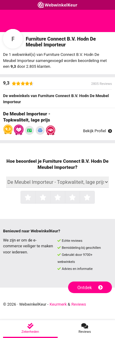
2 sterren (49, 198)
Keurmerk (58, 304)
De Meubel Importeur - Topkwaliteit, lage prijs (26, 117)
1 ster (35, 198)
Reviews (78, 304)
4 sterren (79, 198)
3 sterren (64, 198)
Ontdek (90, 287)
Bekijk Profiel (97, 131)
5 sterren (93, 198)
